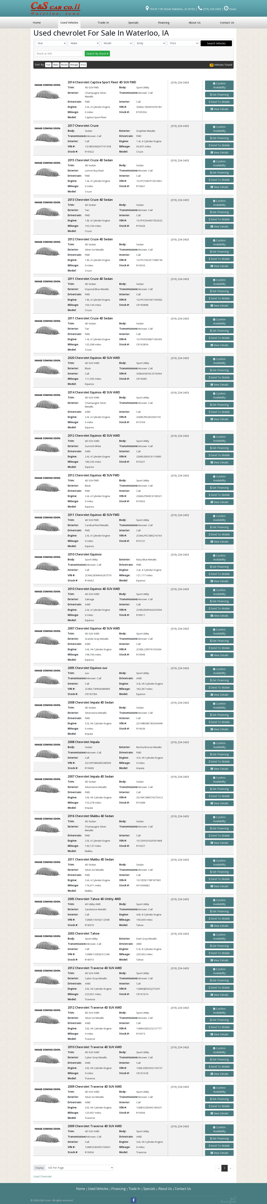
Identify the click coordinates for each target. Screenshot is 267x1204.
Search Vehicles (216, 43)
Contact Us (183, 1188)
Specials (149, 1188)
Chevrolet (42, 1176)
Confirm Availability (219, 85)
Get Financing (219, 94)
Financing (118, 1188)
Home (80, 1188)
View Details (219, 109)
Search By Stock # (97, 53)
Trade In (134, 1188)
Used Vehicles (98, 1188)
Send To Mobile (219, 102)
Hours (230, 9)
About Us (165, 1188)
